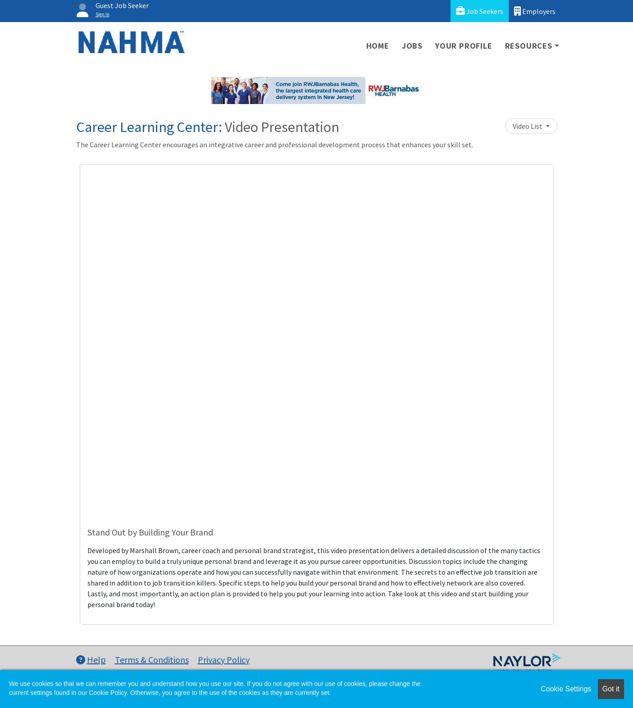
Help (91, 659)
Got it (610, 689)
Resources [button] (528, 46)
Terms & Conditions (152, 659)
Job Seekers (479, 11)
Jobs (412, 46)
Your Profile (463, 46)
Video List (528, 126)
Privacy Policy (224, 659)
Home (377, 46)
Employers (535, 11)
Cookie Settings (566, 689)
